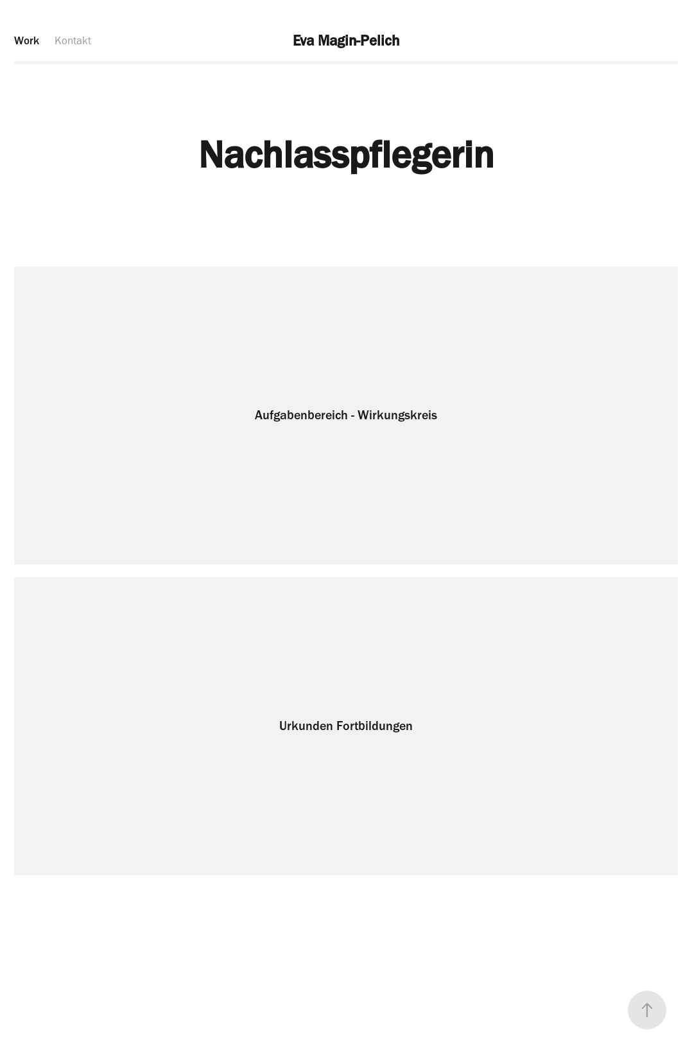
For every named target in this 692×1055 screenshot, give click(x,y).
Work (26, 40)
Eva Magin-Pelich (346, 40)
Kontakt (73, 40)
